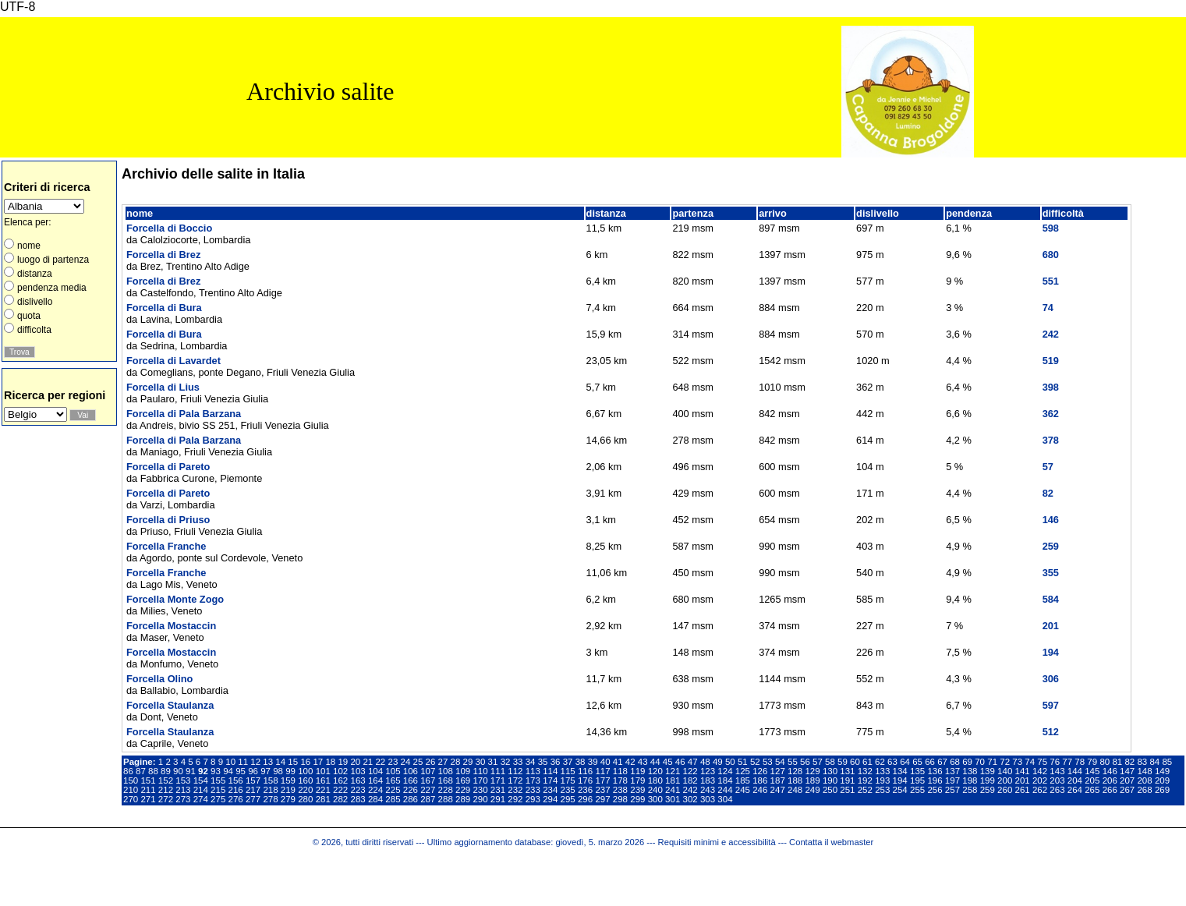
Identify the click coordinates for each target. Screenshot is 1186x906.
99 (290, 771)
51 (743, 761)
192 (865, 780)
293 (533, 799)
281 (323, 799)
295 (568, 799)
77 (1067, 761)
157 (253, 780)
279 (288, 799)
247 (777, 790)
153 (182, 780)
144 (1074, 771)
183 (707, 780)
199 (987, 780)
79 (1092, 761)
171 (497, 780)
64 (905, 761)
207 (1127, 780)
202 (1039, 780)
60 (855, 761)
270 (130, 799)
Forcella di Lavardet (173, 360)
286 (410, 799)
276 (235, 799)
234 (550, 790)
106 (410, 771)
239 (637, 790)
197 (952, 780)
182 (690, 780)
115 (568, 771)
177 (602, 780)
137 (952, 771)
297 (602, 799)
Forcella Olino (159, 679)
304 (724, 799)
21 (368, 761)
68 (955, 761)
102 (340, 771)
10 (230, 761)
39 (593, 761)
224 (375, 790)
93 (216, 771)
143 (1057, 771)
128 (795, 771)
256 (934, 790)
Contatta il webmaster (831, 842)
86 (128, 771)
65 (917, 761)
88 (153, 771)
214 (200, 790)
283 (357, 799)
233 (533, 790)
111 (497, 771)
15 (293, 761)
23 (393, 761)
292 (515, 799)
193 (882, 780)
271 (147, 799)
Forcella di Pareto (168, 466)
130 (830, 771)
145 (1092, 771)
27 (443, 761)
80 (1104, 761)
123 (707, 771)
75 (1042, 761)
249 (812, 790)
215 (218, 790)
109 (462, 771)
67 (942, 761)
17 (318, 761)
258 (969, 790)
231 (497, 790)
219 (288, 790)
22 (380, 761)
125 (742, 771)
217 (253, 790)
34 (531, 761)
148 (1144, 771)
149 (1162, 771)
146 (1110, 771)
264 (1074, 790)
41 (618, 761)
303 (707, 799)
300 (655, 799)
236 (585, 790)
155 (218, 780)
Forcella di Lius (163, 387)
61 (867, 761)
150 (130, 780)
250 (830, 790)
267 (1127, 790)
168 (445, 780)
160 (305, 780)
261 (1022, 790)
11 (243, 761)
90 (178, 771)
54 (780, 761)
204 (1074, 780)
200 (1004, 780)
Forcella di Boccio (169, 228)
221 (323, 790)
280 (305, 799)
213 (182, 790)
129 (812, 771)
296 (585, 799)
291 (497, 799)
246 (759, 790)
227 (427, 790)
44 (655, 761)
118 (620, 771)
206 (1110, 780)
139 (987, 771)
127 (777, 771)
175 (568, 780)
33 (518, 761)
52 (755, 761)
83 (1142, 761)
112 (515, 771)
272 (165, 799)
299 (637, 799)
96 (253, 771)
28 (456, 761)
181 (672, 780)
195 (917, 780)
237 (602, 790)
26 (431, 761)
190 (830, 780)
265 (1092, 790)
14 (280, 761)
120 (655, 771)
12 (255, 761)
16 (305, 761)
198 (969, 780)
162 (340, 780)
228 (445, 790)
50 (730, 761)
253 (882, 790)
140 (1004, 771)
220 (305, 790)
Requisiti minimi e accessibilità (717, 842)
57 (817, 761)
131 (847, 771)
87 (141, 771)
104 (375, 771)
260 (1004, 790)
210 (130, 790)
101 (323, 771)
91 (191, 771)
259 (987, 790)
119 (637, 771)
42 (630, 761)
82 (1129, 761)
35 (543, 761)
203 (1057, 780)
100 (305, 771)
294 (550, 799)
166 (410, 780)
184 (724, 780)
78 (1079, 761)
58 (830, 761)
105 (392, 771)
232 (515, 790)
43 (643, 761)
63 (892, 761)
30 (481, 761)
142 (1039, 771)
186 (759, 780)
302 (690, 799)
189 (812, 780)
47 (693, 761)
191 (847, 780)
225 (392, 790)
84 (1154, 761)
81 (1117, 761)
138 (969, 771)
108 (445, 771)
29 (468, 761)
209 (1162, 780)
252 (865, 790)
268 (1144, 790)
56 (805, 761)
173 (533, 780)
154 (200, 780)
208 (1144, 780)
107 (427, 771)
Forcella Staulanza (170, 705)
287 (427, 799)
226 (410, 790)
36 (556, 761)
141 (1022, 771)
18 (330, 761)
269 (1162, 790)
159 (288, 780)
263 (1057, 790)
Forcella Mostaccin (171, 626)
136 (934, 771)
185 (742, 780)
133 (882, 771)
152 (165, 780)
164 (375, 780)
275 (218, 799)
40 (605, 761)
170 (480, 780)
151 (147, 780)
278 (270, 799)
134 (900, 771)
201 (1022, 780)
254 (900, 790)
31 (493, 761)
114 (550, 771)
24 (406, 761)
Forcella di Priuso (168, 520)
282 (340, 799)
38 (580, 761)
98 (278, 771)
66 (930, 761)
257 (952, 790)
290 (480, 799)
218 (270, 790)
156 (235, 780)
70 (980, 761)
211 (147, 790)
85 (1167, 761)
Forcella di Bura (164, 307)
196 (934, 780)
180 (655, 780)
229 (462, 790)
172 (515, 780)
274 (200, 799)
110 (480, 771)
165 (392, 780)
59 (842, 761)
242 (690, 790)
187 (777, 780)
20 (355, 761)
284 (375, 799)
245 (742, 790)
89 (166, 771)
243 (707, 790)
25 (418, 761)
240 (655, 790)
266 (1110, 790)
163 (357, 780)
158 (270, 780)
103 (357, 771)
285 (392, 799)
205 (1092, 780)
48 (705, 761)
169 (462, 780)
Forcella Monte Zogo (175, 599)
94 (228, 771)
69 (967, 761)
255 (917, 790)
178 (620, 780)
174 (550, 780)
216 (235, 790)
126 (759, 771)
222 (340, 790)
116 (585, 771)
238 (620, 790)
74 (1030, 761)
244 (724, 790)
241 (672, 790)
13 (268, 761)
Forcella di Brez (163, 254)
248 (795, 790)
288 (445, 799)
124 (724, 771)
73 (1017, 761)
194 (900, 780)
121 (672, 771)
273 (182, 799)
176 (585, 780)
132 (865, 771)
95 (240, 771)
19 (343, 761)
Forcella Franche (166, 546)
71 (992, 761)
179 (637, 780)
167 (427, 780)
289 (462, 799)
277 (253, 799)
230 (480, 790)
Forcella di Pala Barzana (183, 413)
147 (1127, 771)
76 (1055, 761)
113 (533, 771)
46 (680, 761)
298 (620, 799)
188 (795, 780)
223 (357, 790)
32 (506, 761)
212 (165, 790)
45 (668, 761)
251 (847, 790)
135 (917, 771)
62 (880, 761)
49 (718, 761)
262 (1039, 790)
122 (690, 771)
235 (568, 790)
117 (602, 771)
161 (323, 780)
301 (672, 799)
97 (265, 771)
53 (768, 761)
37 (568, 761)
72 (1005, 761)
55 (793, 761)
